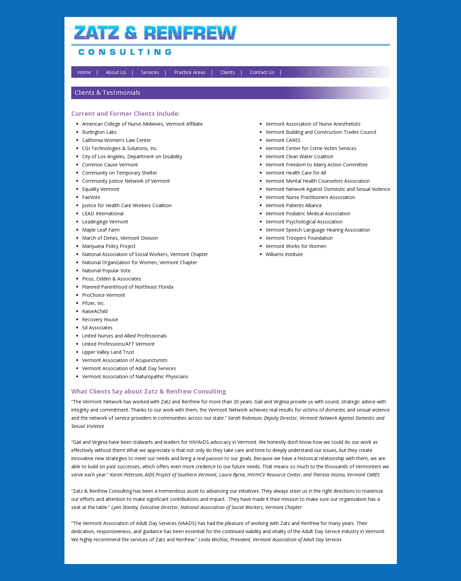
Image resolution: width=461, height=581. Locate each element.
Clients (227, 72)
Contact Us (262, 72)
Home (84, 72)
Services (150, 72)
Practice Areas (190, 72)
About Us (116, 72)
